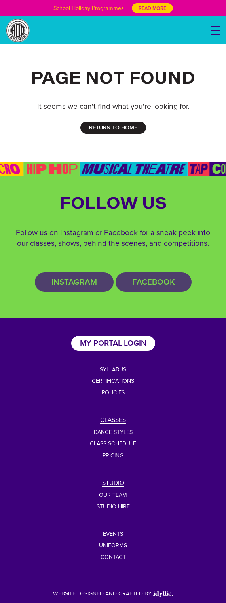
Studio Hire (113, 506)
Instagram (74, 281)
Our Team (113, 495)
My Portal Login (113, 342)
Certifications (113, 381)
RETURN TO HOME (113, 127)
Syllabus (113, 369)
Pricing (113, 455)
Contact (113, 557)
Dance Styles (113, 432)
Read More (152, 7)
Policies (113, 392)
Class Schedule (113, 443)
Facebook (153, 281)
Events (113, 534)
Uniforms (113, 545)
